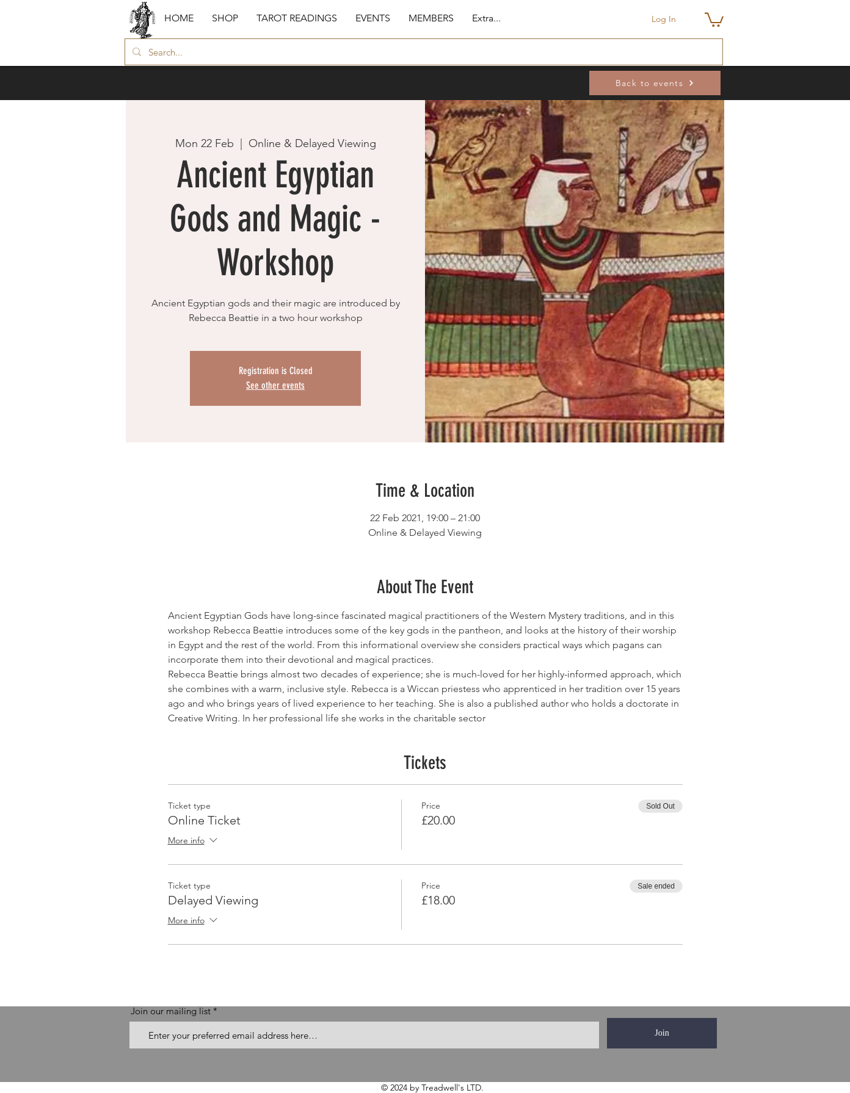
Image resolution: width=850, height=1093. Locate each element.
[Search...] (422, 52)
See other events (275, 385)
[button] (225, 18)
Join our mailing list (171, 1010)
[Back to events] (655, 83)
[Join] (662, 1033)
